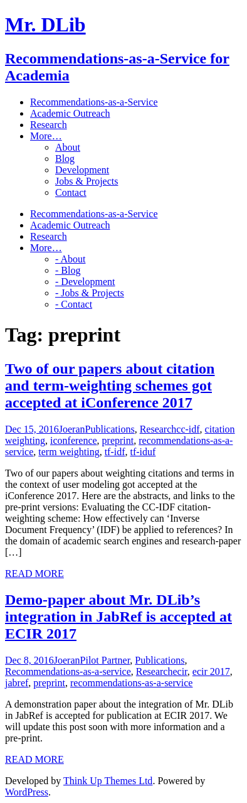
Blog (65, 158)
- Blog (67, 270)
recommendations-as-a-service (131, 682)
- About (70, 259)
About (67, 147)
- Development (85, 281)
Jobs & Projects (86, 181)
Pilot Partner (105, 660)
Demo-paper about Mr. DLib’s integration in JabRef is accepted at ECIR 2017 (118, 616)
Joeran (72, 429)
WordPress (26, 792)
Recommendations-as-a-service (68, 671)
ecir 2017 (211, 671)
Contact (71, 192)
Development (82, 169)
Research (158, 429)
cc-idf (187, 429)
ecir (179, 671)
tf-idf (115, 451)
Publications (110, 429)
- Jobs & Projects (89, 293)
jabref (16, 682)
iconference (73, 440)
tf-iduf (143, 451)
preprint (118, 440)
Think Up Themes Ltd (107, 780)
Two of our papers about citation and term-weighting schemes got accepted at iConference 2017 (109, 385)
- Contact (73, 304)
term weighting (68, 451)
